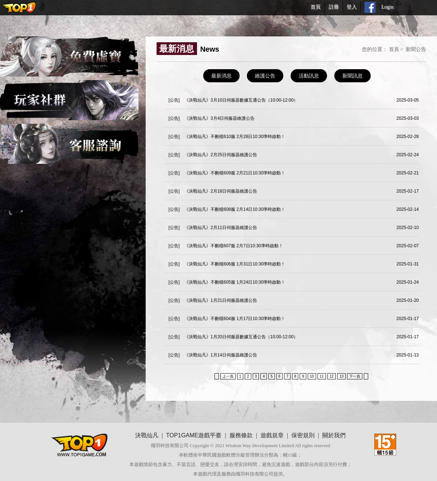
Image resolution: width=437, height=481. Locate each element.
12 (332, 376)
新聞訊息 (352, 76)
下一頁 (354, 376)
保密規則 (303, 435)
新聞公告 (416, 49)
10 (312, 376)
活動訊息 (309, 76)
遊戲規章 (272, 435)
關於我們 (334, 435)
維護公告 (265, 76)
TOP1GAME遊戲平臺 (194, 435)
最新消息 (221, 76)
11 (322, 376)
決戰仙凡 (146, 435)
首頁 (394, 49)
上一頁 (228, 376)
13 (341, 376)
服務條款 (241, 435)
